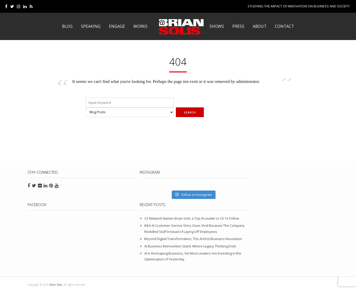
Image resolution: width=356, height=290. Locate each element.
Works (140, 26)
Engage (117, 26)
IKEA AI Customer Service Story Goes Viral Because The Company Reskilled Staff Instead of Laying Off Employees (293, 205)
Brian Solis (178, 26)
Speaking (90, 26)
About (259, 26)
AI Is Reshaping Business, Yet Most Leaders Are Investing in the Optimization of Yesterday (295, 251)
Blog (66, 26)
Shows (216, 26)
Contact (285, 26)
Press (238, 26)
